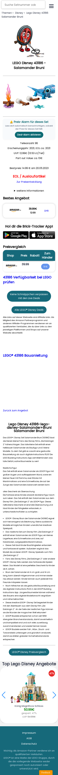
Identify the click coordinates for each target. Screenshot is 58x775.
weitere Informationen (30, 191)
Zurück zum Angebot (15, 410)
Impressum (29, 733)
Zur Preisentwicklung (29, 182)
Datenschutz (29, 744)
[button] (54, 695)
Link (46, 210)
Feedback (45, 772)
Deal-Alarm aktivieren (29, 134)
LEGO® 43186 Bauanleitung (25, 355)
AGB (29, 738)
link (45, 266)
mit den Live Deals (29, 298)
